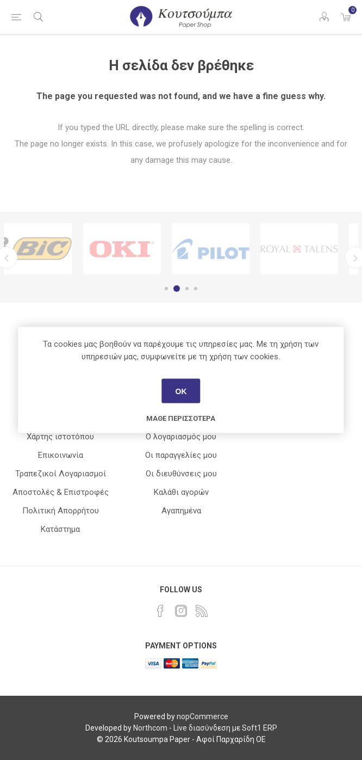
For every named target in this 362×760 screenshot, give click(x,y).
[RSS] (201, 611)
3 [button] (187, 288)
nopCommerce (202, 716)
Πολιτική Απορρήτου (60, 511)
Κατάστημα (60, 529)
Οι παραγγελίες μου (181, 455)
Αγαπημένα (181, 511)
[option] (48, 248)
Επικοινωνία (60, 455)
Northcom (150, 728)
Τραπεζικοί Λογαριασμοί (60, 474)
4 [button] (195, 288)
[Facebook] (160, 611)
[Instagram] (181, 611)
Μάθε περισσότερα (180, 418)
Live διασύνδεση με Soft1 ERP (225, 728)
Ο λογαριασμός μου (181, 437)
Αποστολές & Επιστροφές (61, 492)
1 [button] (168, 288)
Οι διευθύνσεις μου (181, 474)
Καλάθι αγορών (181, 492)
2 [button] (178, 288)
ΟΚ (180, 391)
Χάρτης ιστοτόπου (60, 437)
